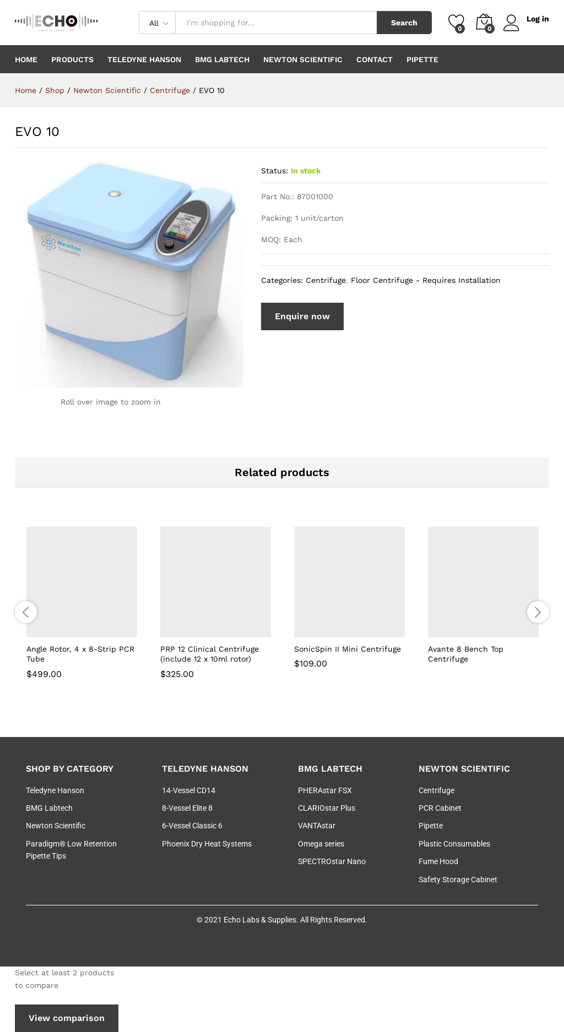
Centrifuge (326, 280)
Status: (274, 170)
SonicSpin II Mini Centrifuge (347, 649)
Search (404, 22)
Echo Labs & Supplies (260, 919)
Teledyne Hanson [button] (144, 59)
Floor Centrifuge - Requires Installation (426, 280)
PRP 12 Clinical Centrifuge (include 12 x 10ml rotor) (209, 654)
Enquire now (302, 316)
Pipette (422, 59)
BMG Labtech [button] (222, 59)
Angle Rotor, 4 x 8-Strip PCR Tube (80, 654)
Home (26, 59)
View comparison (67, 1018)
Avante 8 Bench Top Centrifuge (465, 654)
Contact (374, 59)
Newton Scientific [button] (303, 59)
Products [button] (72, 59)
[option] (82, 610)
